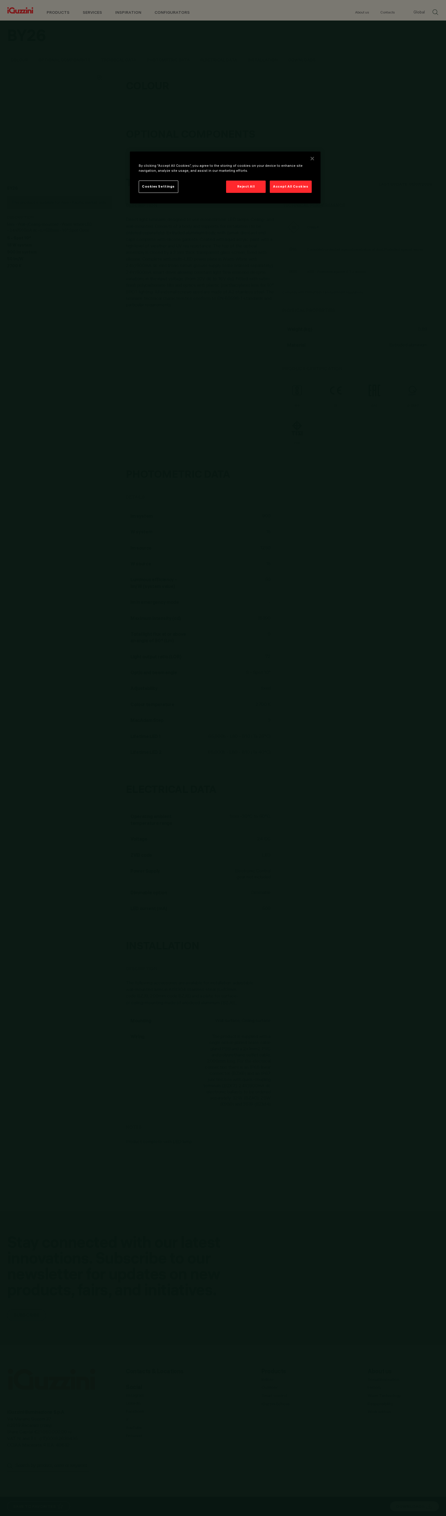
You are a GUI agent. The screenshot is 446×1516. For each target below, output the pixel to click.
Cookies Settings (158, 186)
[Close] (312, 158)
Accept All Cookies (290, 186)
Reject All (246, 186)
